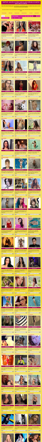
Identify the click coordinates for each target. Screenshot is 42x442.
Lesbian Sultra (17, 437)
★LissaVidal (17, 93)
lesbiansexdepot (24, 437)
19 (14, 17)
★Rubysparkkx (31, 367)
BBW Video (10, 437)
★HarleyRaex (30, 239)
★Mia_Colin (17, 130)
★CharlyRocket (4, 20)
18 (12, 17)
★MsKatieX (30, 111)
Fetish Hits (20, 440)
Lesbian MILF (37, 437)
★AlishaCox (30, 349)
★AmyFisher (3, 367)
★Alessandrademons (32, 221)
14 (32, 16)
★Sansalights (3, 130)
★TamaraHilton (4, 111)
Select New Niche (5, 17)
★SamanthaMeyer (31, 130)
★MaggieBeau (4, 166)
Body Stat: (7, 31)
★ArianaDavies (4, 385)
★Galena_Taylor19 (4, 57)
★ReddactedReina (4, 349)
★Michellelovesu (31, 312)
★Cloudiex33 (30, 294)
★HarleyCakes (4, 312)
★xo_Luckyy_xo (18, 367)
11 (25, 16)
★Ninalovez (17, 257)
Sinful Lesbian (4, 437)
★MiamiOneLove (18, 276)
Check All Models (15, 16)
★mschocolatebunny (5, 184)
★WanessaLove (4, 203)
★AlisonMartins (18, 239)
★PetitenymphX (31, 184)
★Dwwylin (30, 203)
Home (3, 16)
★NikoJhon (17, 312)
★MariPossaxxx (18, 57)
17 (39, 16)
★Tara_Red (3, 221)
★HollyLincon (17, 403)
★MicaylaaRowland (31, 148)
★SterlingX (3, 257)
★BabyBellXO (3, 276)
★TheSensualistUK (4, 148)
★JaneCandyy (17, 221)
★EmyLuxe (30, 20)
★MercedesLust (31, 57)
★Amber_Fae (17, 203)
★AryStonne (17, 349)
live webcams (19, 431)
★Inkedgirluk (30, 166)
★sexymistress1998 (18, 111)
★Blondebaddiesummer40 (33, 93)
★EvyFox (30, 385)
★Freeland (3, 403)
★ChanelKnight (17, 294)
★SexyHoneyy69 (31, 276)
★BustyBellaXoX (18, 385)
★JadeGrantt (17, 20)
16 (36, 16)
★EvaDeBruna (4, 239)
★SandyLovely (31, 403)
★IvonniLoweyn (31, 257)
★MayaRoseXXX (4, 294)
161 (19, 17)
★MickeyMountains (18, 184)
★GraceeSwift (3, 93)
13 (30, 16)
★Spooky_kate (31, 330)
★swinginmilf (17, 330)
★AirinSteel (3, 330)
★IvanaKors (17, 166)
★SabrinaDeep (31, 38)
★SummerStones (18, 38)
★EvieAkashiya (4, 38)
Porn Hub (30, 437)
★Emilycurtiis (17, 148)
